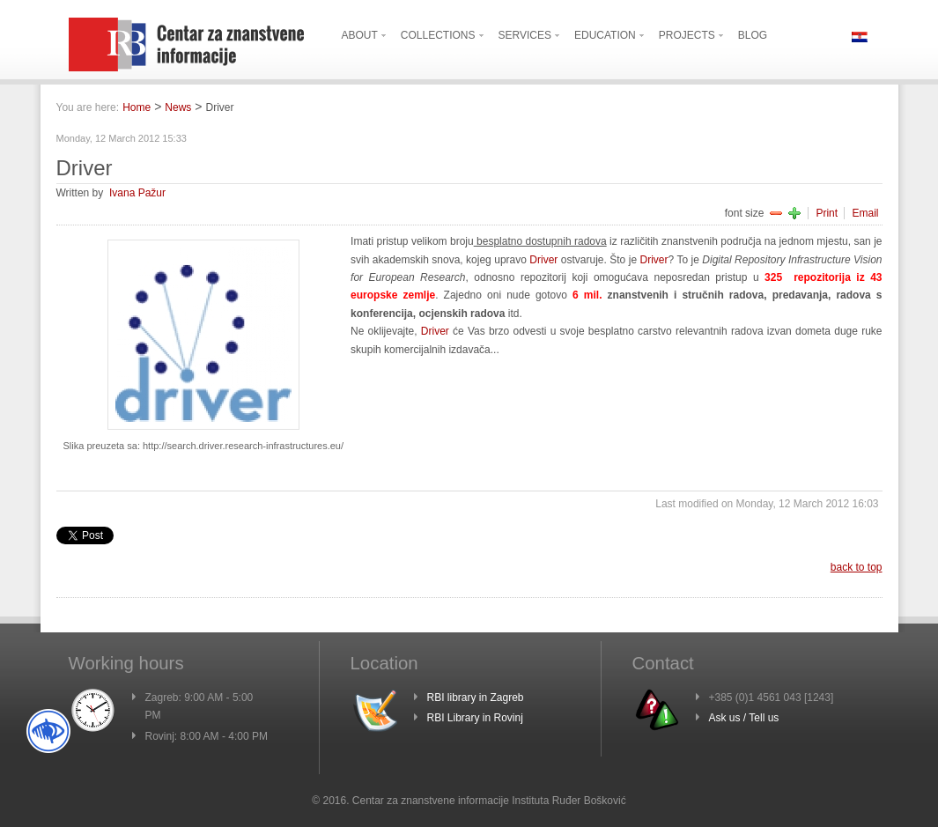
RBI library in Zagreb (475, 697)
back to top (857, 567)
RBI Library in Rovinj (475, 718)
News (178, 107)
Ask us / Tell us (744, 718)
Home (136, 107)
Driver (543, 260)
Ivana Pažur (137, 193)
